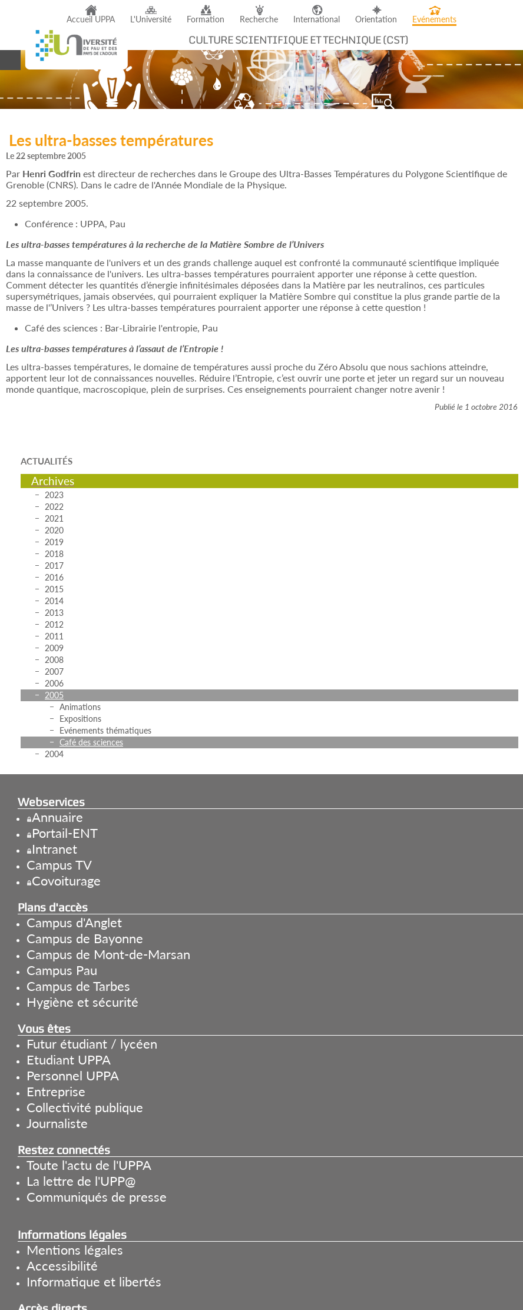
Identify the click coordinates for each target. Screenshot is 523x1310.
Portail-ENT (65, 833)
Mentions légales (75, 1250)
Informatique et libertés (94, 1281)
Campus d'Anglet (74, 922)
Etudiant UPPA (69, 1059)
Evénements (434, 19)
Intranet (54, 849)
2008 (54, 660)
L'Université (150, 19)
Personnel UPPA (73, 1075)
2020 (54, 530)
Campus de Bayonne (85, 938)
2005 (54, 695)
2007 (54, 671)
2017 (54, 566)
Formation (205, 19)
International (316, 19)
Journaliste (57, 1123)
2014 (54, 601)
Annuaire (57, 817)
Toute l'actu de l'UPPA (89, 1165)
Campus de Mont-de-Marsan (108, 954)
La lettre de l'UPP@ (81, 1181)
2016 (54, 577)
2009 (54, 648)
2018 (54, 554)
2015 (54, 589)
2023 (54, 495)
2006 (54, 683)
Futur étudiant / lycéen (92, 1044)
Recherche (259, 19)
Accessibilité (62, 1265)
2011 (54, 636)
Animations (80, 707)
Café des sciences (91, 742)
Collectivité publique (85, 1107)
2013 (54, 613)
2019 (54, 542)
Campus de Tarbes (78, 986)
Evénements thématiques (105, 730)
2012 (54, 624)
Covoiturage (66, 880)
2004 (54, 754)
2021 (54, 518)
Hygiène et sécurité (82, 1002)
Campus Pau (62, 970)
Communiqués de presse (97, 1197)
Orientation (376, 19)
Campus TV (59, 865)
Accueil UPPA (91, 19)
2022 (54, 507)
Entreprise (56, 1091)
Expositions (80, 719)
